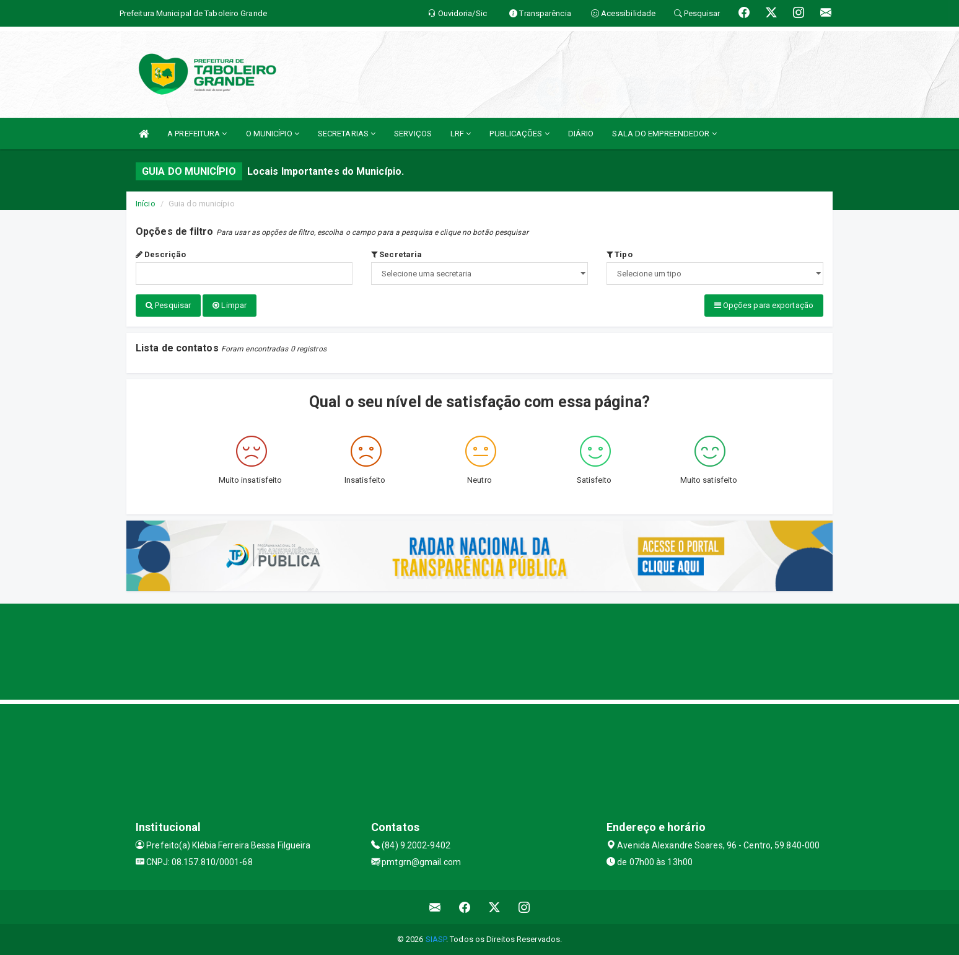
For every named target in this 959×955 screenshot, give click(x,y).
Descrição (161, 254)
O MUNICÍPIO (272, 133)
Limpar (229, 305)
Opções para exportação (763, 305)
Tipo (619, 254)
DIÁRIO (581, 133)
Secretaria (396, 254)
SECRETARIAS (346, 133)
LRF (460, 133)
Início (145, 203)
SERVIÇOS (413, 133)
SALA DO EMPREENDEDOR (664, 133)
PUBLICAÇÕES (519, 133)
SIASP (436, 939)
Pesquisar (168, 305)
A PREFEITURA (197, 133)
